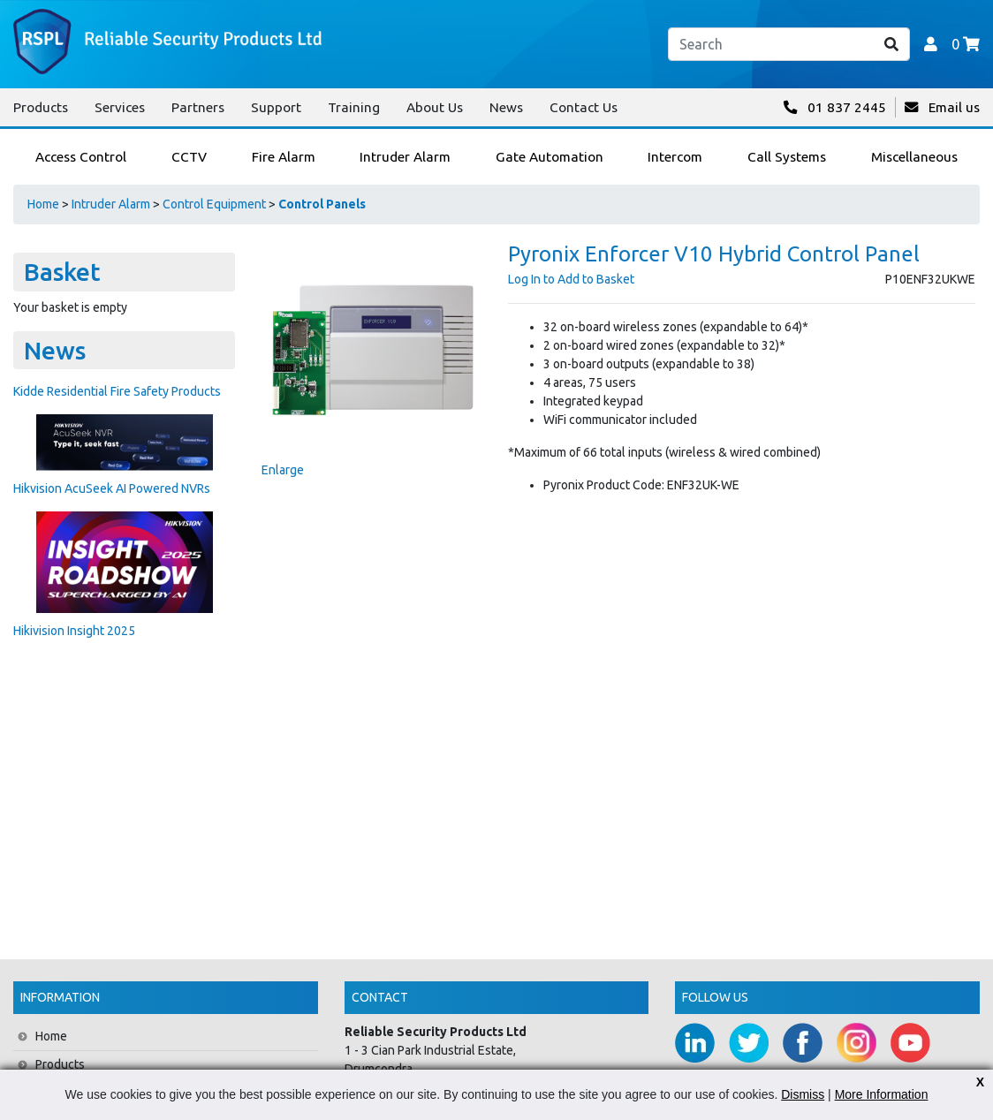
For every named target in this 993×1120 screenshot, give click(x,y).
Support (276, 107)
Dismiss (802, 1094)
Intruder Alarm (111, 204)
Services (120, 107)
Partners (197, 107)
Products (40, 107)
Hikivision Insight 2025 (74, 631)
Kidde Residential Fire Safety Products (117, 391)
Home (43, 204)
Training (354, 107)
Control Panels (322, 204)
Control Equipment (214, 204)
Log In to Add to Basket (571, 279)
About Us (434, 107)
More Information (882, 1094)
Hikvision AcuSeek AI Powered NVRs (111, 488)
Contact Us (584, 107)
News (506, 107)
